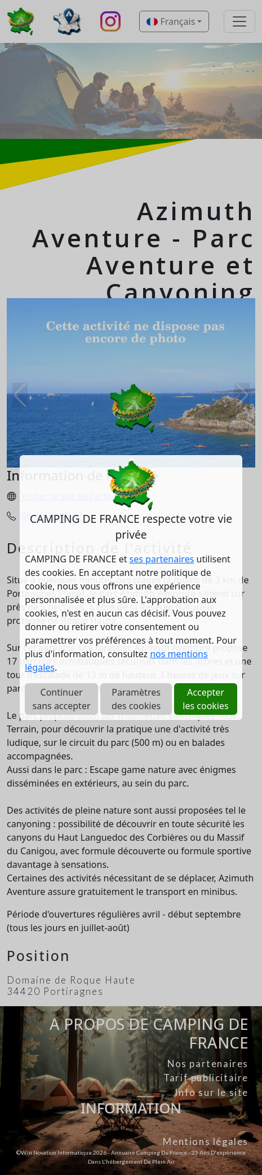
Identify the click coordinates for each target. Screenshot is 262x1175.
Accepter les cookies (205, 699)
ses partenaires (162, 559)
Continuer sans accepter (62, 699)
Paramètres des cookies (136, 699)
